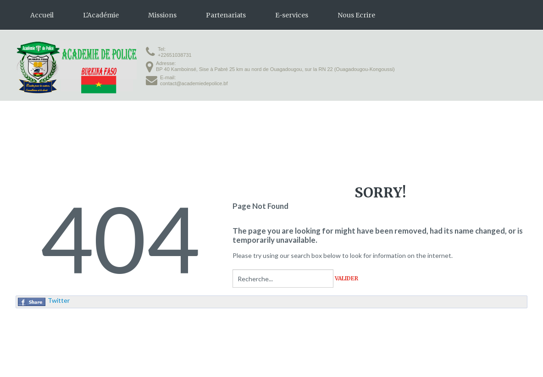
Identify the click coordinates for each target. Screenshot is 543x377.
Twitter (59, 300)
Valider (346, 278)
